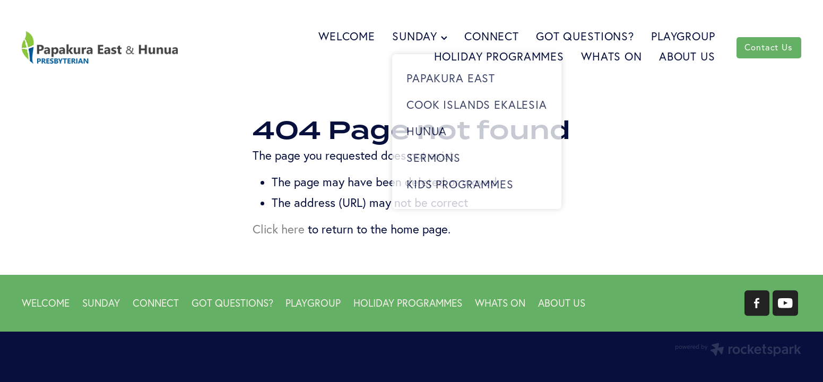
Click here (279, 229)
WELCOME (346, 36)
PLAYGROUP (683, 36)
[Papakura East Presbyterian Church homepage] (100, 47)
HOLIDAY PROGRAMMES (499, 56)
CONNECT (491, 36)
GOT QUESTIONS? (585, 36)
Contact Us (768, 47)
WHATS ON (611, 56)
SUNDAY (419, 36)
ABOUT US (687, 56)
